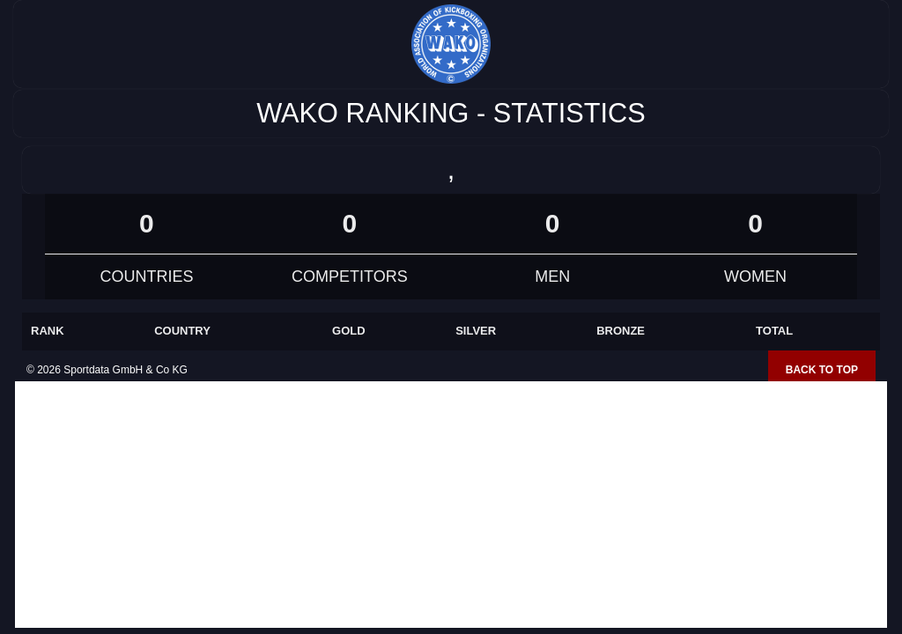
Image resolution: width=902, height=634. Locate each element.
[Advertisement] (451, 504)
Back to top (822, 370)
